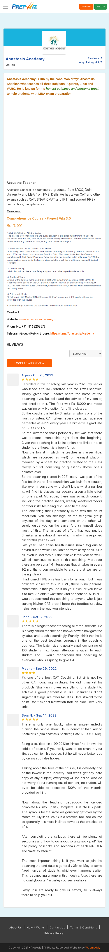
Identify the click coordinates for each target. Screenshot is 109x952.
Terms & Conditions (83, 927)
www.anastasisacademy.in (37, 319)
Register (101, 6)
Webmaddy (92, 947)
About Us (15, 927)
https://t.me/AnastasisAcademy (72, 333)
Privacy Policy (53, 933)
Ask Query (86, 6)
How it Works (36, 927)
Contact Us (57, 927)
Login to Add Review (29, 363)
